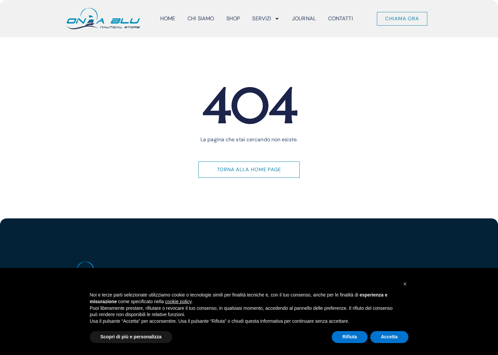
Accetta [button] (389, 336)
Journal (304, 18)
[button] (405, 284)
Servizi (266, 19)
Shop (233, 18)
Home (167, 18)
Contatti (340, 18)
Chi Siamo (200, 18)
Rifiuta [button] (349, 336)
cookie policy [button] (178, 301)
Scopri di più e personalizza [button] (131, 336)
